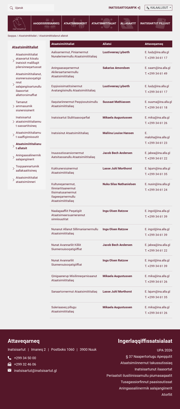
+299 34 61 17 (157, 58)
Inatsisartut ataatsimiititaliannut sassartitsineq (28, 122)
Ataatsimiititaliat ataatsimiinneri (27, 180)
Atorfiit (167, 394)
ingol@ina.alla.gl (158, 211)
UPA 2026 (164, 350)
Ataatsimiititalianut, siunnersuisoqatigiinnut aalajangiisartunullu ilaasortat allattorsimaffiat (28, 84)
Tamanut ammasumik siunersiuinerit (25, 106)
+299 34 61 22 (157, 158)
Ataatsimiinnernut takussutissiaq (146, 363)
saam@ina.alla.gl (159, 68)
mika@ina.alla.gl (158, 117)
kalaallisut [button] (157, 8)
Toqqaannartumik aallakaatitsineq (27, 168)
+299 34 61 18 (157, 107)
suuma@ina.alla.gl (160, 102)
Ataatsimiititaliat (104, 23)
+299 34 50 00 (25, 358)
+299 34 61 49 (157, 73)
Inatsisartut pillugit (155, 23)
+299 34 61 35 (157, 174)
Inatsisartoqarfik (124, 8)
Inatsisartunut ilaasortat (153, 369)
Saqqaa (12, 35)
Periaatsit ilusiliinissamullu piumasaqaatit (139, 375)
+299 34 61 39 (157, 216)
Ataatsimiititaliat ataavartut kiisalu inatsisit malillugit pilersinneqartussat (28, 61)
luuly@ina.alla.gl (158, 52)
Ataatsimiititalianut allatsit (28, 146)
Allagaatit (128, 23)
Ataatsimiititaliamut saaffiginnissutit (28, 135)
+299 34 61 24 (157, 189)
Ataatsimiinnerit (75, 23)
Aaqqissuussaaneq (46, 23)
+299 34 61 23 (157, 143)
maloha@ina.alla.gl (157, 137)
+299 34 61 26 (157, 123)
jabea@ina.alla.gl (159, 153)
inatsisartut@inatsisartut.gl (35, 370)
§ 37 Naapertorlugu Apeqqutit (149, 356)
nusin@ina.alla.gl (159, 184)
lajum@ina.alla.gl (159, 168)
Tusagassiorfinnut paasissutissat (146, 382)
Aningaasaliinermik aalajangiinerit (28, 157)
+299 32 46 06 (25, 364)
